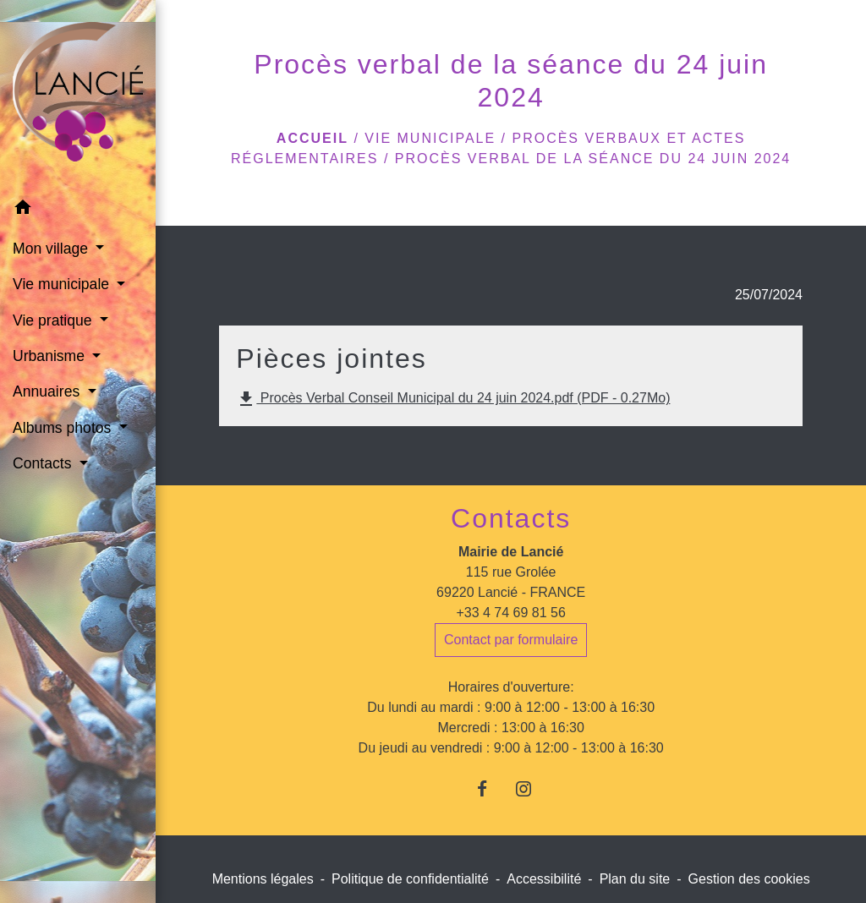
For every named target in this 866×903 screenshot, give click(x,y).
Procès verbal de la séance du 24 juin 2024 (593, 158)
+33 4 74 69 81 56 (510, 612)
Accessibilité (544, 879)
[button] (78, 210)
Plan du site (635, 879)
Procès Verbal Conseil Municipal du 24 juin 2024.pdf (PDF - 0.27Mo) (453, 399)
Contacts (511, 518)
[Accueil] (78, 95)
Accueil (312, 138)
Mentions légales (263, 879)
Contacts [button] (44, 463)
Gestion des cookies (749, 879)
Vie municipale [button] (63, 284)
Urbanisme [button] (51, 356)
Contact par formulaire (511, 639)
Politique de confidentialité (410, 879)
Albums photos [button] (64, 427)
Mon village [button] (52, 248)
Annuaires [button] (48, 391)
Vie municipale (430, 138)
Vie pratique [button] (54, 320)
